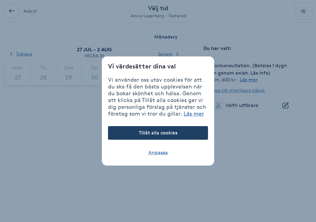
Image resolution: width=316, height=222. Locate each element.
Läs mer (194, 113)
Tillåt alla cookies (158, 133)
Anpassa (158, 152)
